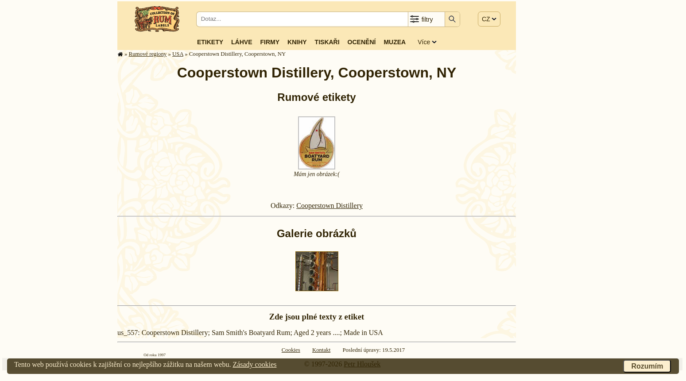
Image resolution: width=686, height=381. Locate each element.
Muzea (395, 42)
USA (177, 54)
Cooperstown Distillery (329, 205)
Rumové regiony (148, 54)
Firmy (269, 42)
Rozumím (647, 366)
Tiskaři (327, 42)
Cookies (291, 350)
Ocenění (362, 42)
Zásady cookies (254, 364)
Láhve (241, 42)
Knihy (297, 42)
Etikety (210, 42)
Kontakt (321, 350)
